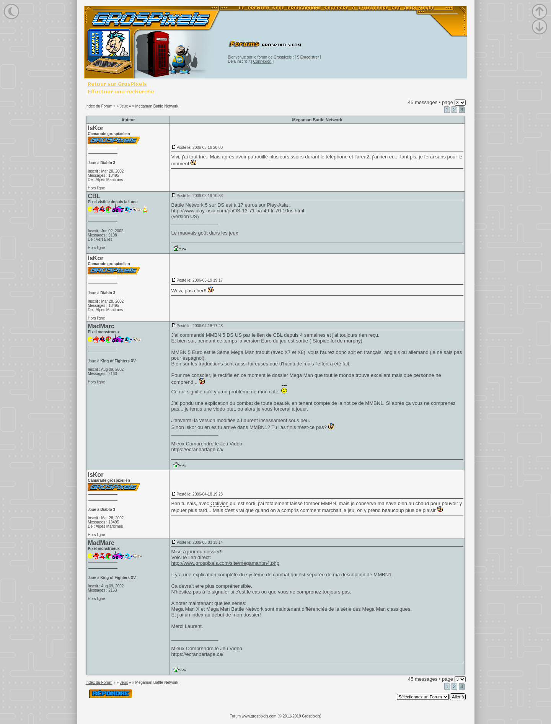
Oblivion (219, 503)
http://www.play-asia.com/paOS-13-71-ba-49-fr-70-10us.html (237, 211)
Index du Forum (98, 106)
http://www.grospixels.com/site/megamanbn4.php (225, 563)
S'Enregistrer (308, 57)
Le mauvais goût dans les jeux (204, 233)
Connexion (262, 61)
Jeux (124, 106)
